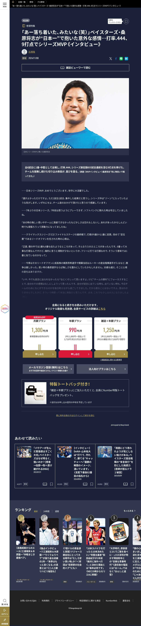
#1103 (59, 484)
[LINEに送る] (121, 59)
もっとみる (128, 511)
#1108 (25, 20)
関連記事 (137, 613)
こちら (102, 309)
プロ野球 (40, 2)
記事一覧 (21, 2)
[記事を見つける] (5, 602)
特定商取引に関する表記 (89, 600)
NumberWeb (111, 600)
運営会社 (126, 600)
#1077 (19, 484)
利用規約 (45, 600)
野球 (31, 2)
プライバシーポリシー (64, 600)
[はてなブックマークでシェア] (126, 59)
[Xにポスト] (111, 59)
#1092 (100, 484)
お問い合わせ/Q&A (28, 600)
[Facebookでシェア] (116, 59)
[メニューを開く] (5, 5)
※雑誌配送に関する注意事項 (111, 360)
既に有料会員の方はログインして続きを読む (75, 415)
